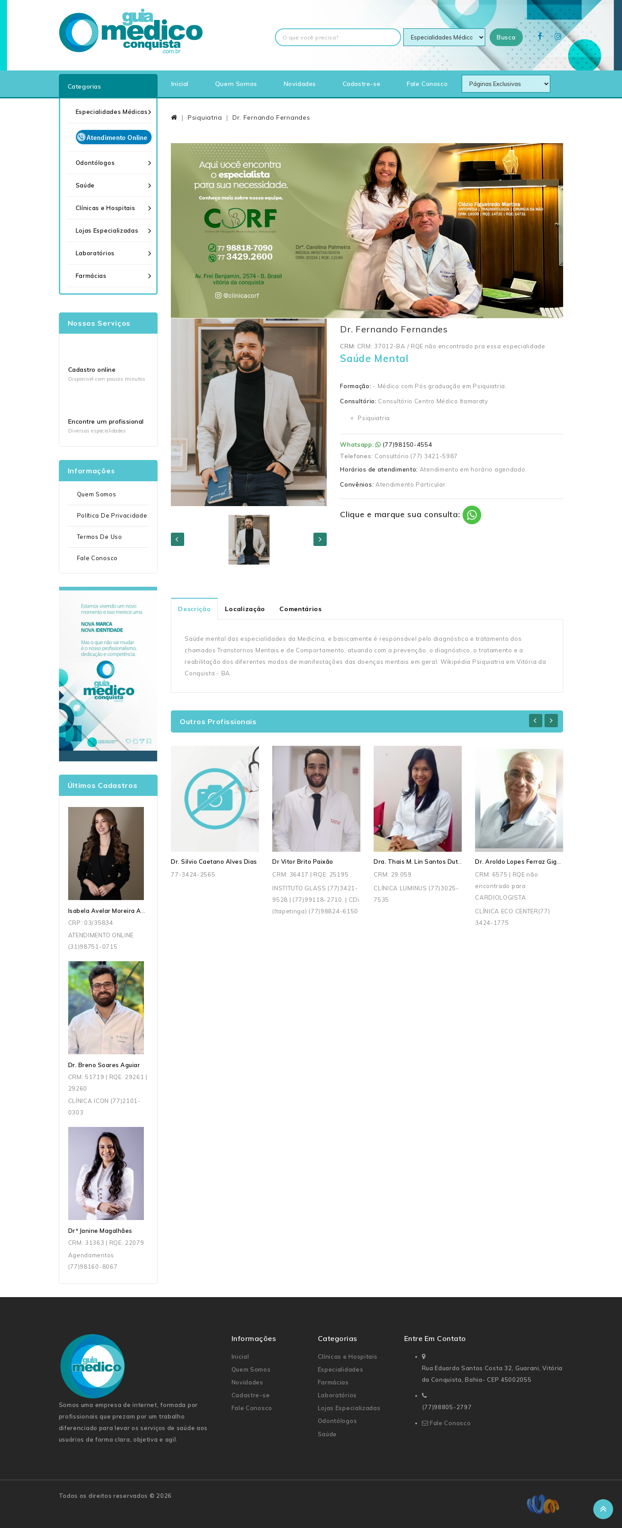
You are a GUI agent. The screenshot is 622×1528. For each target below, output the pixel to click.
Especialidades (340, 1369)
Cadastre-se (362, 84)
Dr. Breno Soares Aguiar (104, 1064)
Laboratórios (95, 253)
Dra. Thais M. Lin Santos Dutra (419, 861)
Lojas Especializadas (107, 230)
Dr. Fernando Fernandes (271, 117)
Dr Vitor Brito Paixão (302, 861)
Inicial (180, 84)
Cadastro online (92, 370)
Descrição (194, 609)
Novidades (300, 84)
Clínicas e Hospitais (105, 207)
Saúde (85, 185)
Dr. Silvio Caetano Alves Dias (214, 861)
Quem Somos (236, 84)
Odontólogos (95, 162)
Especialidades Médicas (112, 111)
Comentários (300, 609)
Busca (506, 37)
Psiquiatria (205, 117)
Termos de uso (99, 536)
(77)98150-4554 (408, 444)
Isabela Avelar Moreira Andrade (115, 910)
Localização (245, 609)
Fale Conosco (427, 84)
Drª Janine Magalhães (100, 1230)
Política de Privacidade (112, 515)
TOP (603, 1509)
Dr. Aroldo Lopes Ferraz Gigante (523, 861)
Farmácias (91, 275)
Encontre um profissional (106, 421)
